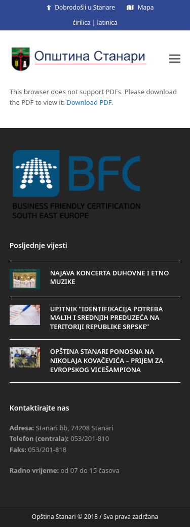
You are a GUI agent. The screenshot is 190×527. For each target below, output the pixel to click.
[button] (174, 58)
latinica (107, 22)
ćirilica (81, 22)
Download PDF (88, 102)
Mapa (146, 7)
